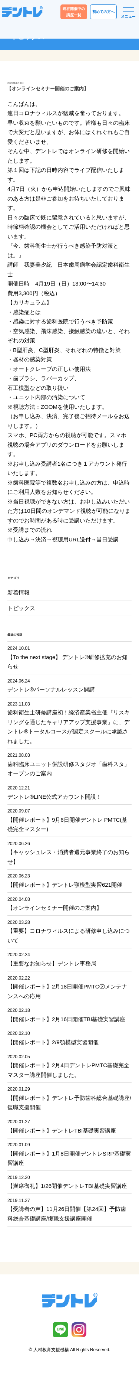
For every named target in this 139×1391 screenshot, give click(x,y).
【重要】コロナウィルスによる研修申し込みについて (69, 931)
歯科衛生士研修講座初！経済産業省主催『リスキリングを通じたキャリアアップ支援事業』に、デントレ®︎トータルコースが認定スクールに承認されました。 (69, 722)
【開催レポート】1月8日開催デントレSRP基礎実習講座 (69, 1153)
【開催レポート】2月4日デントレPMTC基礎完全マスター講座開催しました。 (69, 1065)
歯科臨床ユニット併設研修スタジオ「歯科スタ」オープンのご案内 (69, 764)
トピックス (21, 608)
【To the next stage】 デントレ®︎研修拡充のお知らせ (69, 657)
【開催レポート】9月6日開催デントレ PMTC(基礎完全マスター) (69, 819)
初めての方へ (103, 12)
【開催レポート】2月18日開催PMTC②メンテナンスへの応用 (69, 986)
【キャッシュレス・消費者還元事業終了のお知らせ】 (69, 852)
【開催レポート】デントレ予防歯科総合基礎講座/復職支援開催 (69, 1097)
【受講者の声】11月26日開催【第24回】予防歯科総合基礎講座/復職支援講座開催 (69, 1209)
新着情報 (18, 592)
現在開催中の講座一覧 (74, 12)
